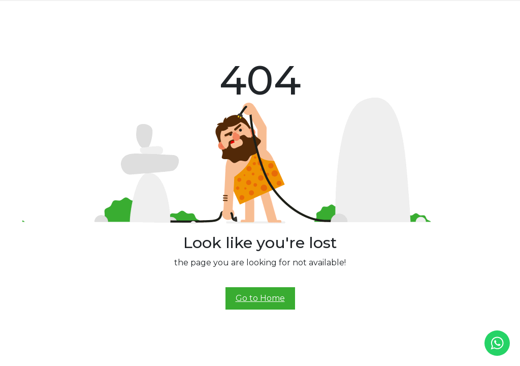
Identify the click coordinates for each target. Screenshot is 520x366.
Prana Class (217, 10)
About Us (151, 10)
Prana (182, 10)
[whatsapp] (497, 343)
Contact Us (383, 10)
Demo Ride (343, 10)
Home (122, 10)
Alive (249, 10)
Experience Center (292, 10)
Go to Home (260, 298)
